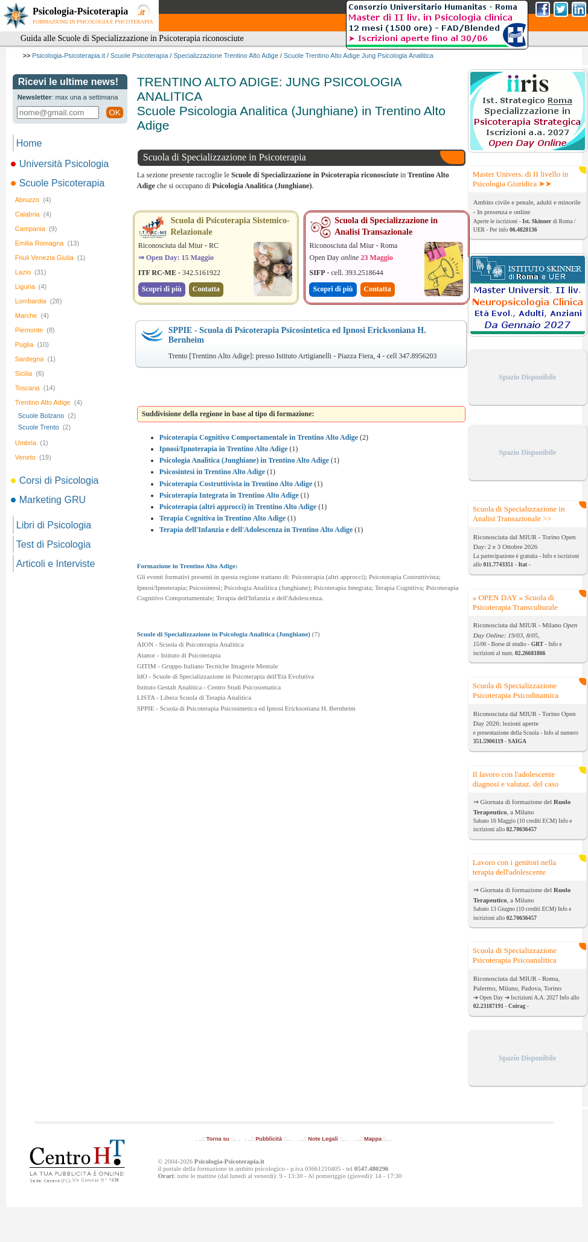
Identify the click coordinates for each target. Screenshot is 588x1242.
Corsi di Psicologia (56, 480)
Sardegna (35, 359)
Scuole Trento (44, 427)
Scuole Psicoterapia (139, 55)
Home (29, 143)
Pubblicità (268, 1139)
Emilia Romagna (47, 243)
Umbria (31, 442)
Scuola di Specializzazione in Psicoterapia (224, 157)
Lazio (30, 272)
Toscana (35, 387)
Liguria (31, 286)
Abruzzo (33, 199)
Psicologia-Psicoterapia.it (68, 55)
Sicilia (29, 373)
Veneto (33, 457)
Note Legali (322, 1139)
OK (114, 112)
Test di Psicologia (53, 544)
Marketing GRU (49, 500)
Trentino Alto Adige (48, 402)
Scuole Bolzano (47, 415)
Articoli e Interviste (55, 564)
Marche (32, 315)
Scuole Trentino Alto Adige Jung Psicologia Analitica (358, 55)
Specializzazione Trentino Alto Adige (225, 55)
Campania (36, 228)
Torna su (217, 1139)
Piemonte (35, 330)
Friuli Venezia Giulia (50, 257)
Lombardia (38, 301)
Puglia (32, 344)
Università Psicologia (61, 164)
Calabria (33, 214)
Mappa (373, 1139)
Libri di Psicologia (54, 525)
